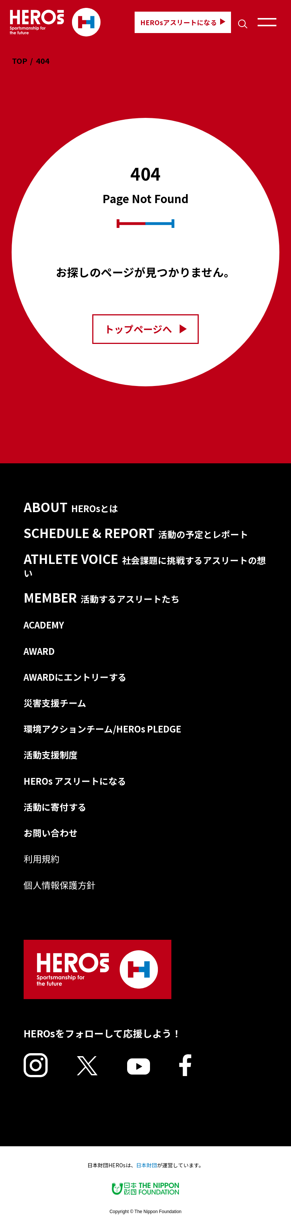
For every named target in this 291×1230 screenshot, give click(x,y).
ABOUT (71, 506)
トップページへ (145, 329)
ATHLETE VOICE (145, 564)
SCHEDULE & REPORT (136, 532)
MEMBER (102, 597)
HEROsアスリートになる (182, 22)
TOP (19, 61)
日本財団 (146, 1165)
